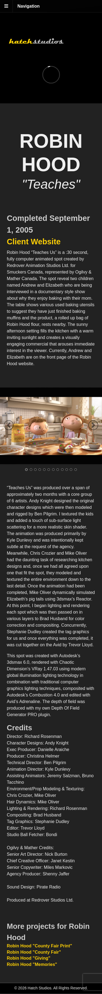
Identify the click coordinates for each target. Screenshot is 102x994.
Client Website (34, 241)
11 (71, 469)
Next (93, 425)
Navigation (28, 6)
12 (75, 469)
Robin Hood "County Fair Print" (39, 946)
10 (66, 469)
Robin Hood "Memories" (32, 964)
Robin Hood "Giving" (28, 958)
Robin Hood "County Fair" (34, 952)
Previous (9, 425)
